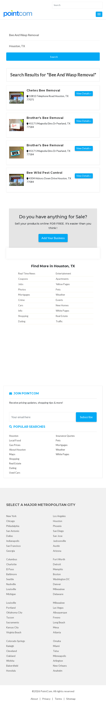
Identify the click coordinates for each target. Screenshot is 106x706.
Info (20, 310)
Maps (12, 454)
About (34, 698)
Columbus (11, 559)
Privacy (46, 698)
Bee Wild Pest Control (45, 172)
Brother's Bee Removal (45, 118)
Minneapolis (59, 655)
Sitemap (71, 698)
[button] (99, 14)
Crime (21, 300)
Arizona (57, 550)
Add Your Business (53, 238)
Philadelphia (12, 526)
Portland (11, 607)
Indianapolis (12, 540)
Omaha (57, 641)
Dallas (9, 535)
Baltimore (11, 574)
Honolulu (11, 670)
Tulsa (56, 650)
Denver (57, 584)
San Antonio (12, 531)
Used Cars (14, 472)
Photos (22, 289)
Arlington (58, 660)
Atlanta (57, 632)
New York (11, 516)
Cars (20, 305)
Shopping (23, 316)
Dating (21, 321)
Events (59, 300)
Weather (60, 294)
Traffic (59, 321)
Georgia (10, 550)
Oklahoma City (14, 612)
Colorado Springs (15, 641)
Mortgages (24, 294)
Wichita (10, 660)
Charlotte (11, 564)
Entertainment (63, 273)
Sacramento (12, 622)
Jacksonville (59, 540)
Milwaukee (59, 589)
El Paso (10, 569)
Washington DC (61, 579)
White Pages (62, 310)
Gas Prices (14, 445)
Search (54, 56)
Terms (58, 698)
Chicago (10, 521)
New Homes (62, 305)
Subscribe (86, 417)
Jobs (20, 284)
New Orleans (60, 665)
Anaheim (57, 670)
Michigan (11, 594)
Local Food (15, 440)
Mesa (56, 627)
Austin (56, 545)
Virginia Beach (13, 632)
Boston (57, 574)
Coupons (23, 278)
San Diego (58, 531)
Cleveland (11, 650)
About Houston (17, 449)
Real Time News (26, 273)
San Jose (57, 535)
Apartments (62, 278)
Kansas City (12, 627)
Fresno (56, 617)
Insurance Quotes (65, 435)
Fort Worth (59, 559)
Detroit (57, 564)
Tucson (10, 617)
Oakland (10, 655)
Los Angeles (59, 516)
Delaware (58, 594)
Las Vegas (58, 607)
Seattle (10, 579)
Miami (56, 646)
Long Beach (59, 622)
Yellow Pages (63, 284)
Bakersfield (12, 665)
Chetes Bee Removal (43, 90)
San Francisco (13, 545)
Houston (13, 435)
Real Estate (62, 316)
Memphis (58, 569)
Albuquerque (60, 612)
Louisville (11, 589)
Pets (58, 289)
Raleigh (10, 646)
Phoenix (57, 526)
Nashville (11, 584)
